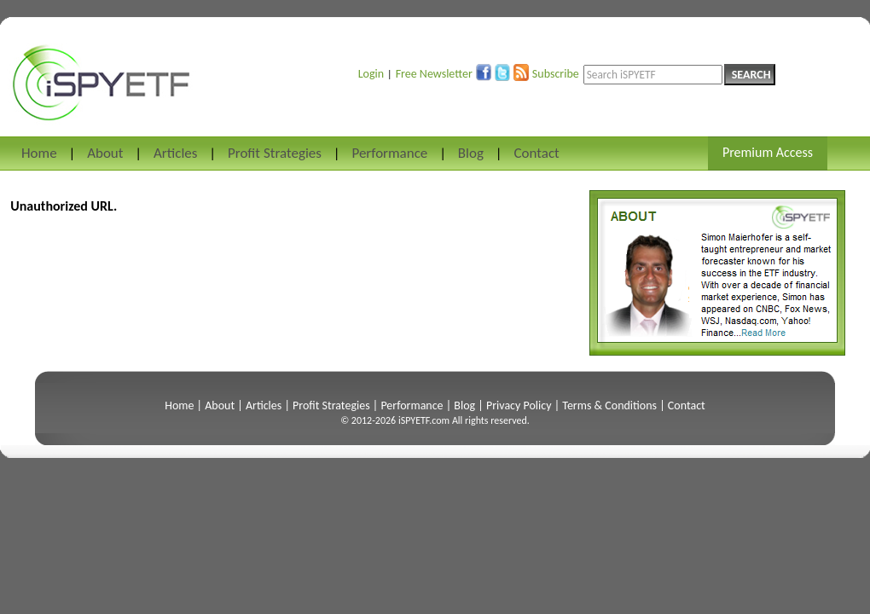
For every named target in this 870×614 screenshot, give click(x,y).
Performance (389, 153)
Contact (536, 153)
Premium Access (767, 152)
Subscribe (555, 74)
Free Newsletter (434, 74)
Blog (471, 153)
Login (371, 74)
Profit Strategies (275, 153)
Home (39, 153)
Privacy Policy (519, 405)
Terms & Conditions (609, 405)
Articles (175, 153)
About (105, 153)
